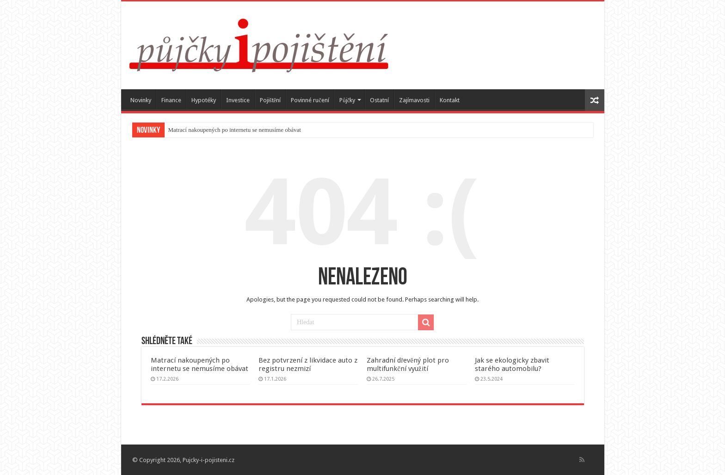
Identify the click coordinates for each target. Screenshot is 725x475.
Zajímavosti (414, 100)
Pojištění (270, 100)
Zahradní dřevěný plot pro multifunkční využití (408, 364)
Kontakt (450, 100)
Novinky (140, 100)
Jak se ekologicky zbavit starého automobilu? (512, 364)
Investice (238, 100)
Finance (171, 100)
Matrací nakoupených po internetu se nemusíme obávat (234, 129)
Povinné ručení (310, 100)
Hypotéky (203, 100)
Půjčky (347, 100)
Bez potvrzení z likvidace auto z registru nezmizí (307, 364)
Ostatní (379, 100)
